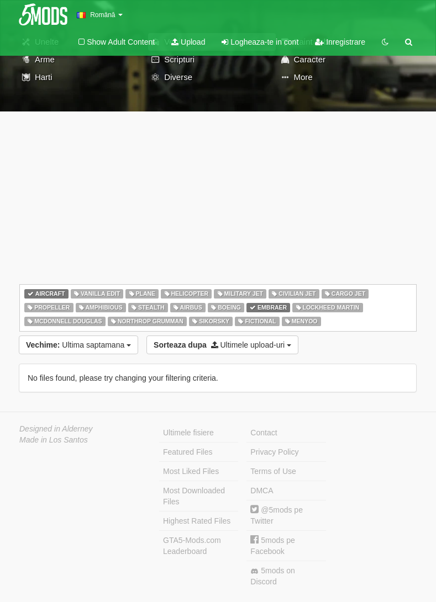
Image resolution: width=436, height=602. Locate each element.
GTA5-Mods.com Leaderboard (192, 546)
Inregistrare (340, 42)
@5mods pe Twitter (276, 515)
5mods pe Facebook (272, 545)
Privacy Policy (274, 451)
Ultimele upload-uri (222, 344)
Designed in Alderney (56, 428)
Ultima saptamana (78, 344)
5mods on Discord (272, 576)
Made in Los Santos (53, 439)
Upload (188, 42)
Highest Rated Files (196, 520)
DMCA (261, 490)
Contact (263, 432)
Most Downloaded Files (194, 496)
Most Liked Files (191, 471)
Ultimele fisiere (188, 432)
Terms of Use (273, 471)
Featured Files (187, 451)
